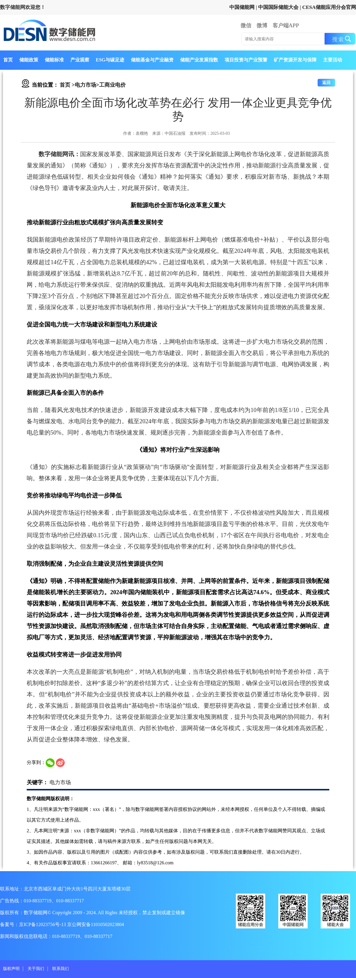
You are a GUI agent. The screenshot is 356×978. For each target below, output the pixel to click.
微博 (262, 25)
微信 (246, 25)
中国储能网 (242, 7)
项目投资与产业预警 (246, 59)
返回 (326, 82)
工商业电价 (112, 85)
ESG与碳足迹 (110, 59)
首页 (8, 59)
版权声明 (11, 968)
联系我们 (60, 968)
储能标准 (54, 59)
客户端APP (286, 25)
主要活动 (332, 59)
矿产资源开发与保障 (295, 59)
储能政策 (28, 59)
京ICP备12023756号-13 (43, 924)
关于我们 (36, 968)
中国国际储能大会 (278, 7)
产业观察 (79, 59)
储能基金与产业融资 (152, 59)
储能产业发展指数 (199, 59)
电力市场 (85, 85)
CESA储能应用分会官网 (329, 7)
